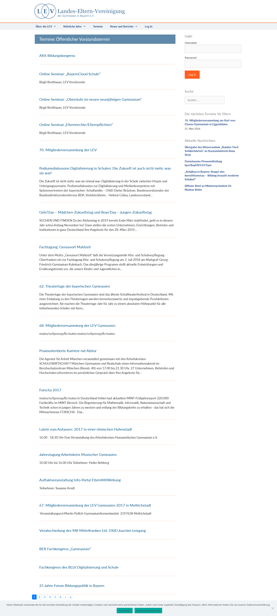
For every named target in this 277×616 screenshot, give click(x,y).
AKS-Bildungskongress (57, 55)
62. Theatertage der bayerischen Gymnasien (74, 286)
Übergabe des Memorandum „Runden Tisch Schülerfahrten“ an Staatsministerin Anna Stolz (211, 150)
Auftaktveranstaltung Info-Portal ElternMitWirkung (80, 480)
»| (70, 597)
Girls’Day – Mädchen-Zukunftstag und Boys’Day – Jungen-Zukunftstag (95, 212)
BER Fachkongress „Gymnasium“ (65, 549)
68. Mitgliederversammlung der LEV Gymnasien (77, 325)
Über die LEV (48, 26)
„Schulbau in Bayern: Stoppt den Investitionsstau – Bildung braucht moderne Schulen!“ (212, 175)
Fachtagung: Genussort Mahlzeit (65, 247)
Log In (148, 26)
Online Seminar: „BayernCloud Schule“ (69, 74)
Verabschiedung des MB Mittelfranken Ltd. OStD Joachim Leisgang (92, 530)
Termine (98, 26)
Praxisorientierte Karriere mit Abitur (67, 350)
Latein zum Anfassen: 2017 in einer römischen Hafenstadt (85, 429)
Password (190, 57)
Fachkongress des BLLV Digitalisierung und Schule (79, 567)
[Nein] (272, 608)
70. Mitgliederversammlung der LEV (68, 150)
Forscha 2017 (50, 390)
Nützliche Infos (76, 26)
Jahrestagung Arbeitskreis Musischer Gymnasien (78, 454)
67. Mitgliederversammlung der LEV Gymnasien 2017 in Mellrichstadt (95, 505)
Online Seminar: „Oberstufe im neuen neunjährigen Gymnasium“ (90, 99)
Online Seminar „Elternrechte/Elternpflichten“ (76, 124)
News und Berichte (125, 26)
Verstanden (124, 610)
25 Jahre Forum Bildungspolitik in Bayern (71, 585)
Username (191, 42)
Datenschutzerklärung (148, 610)
